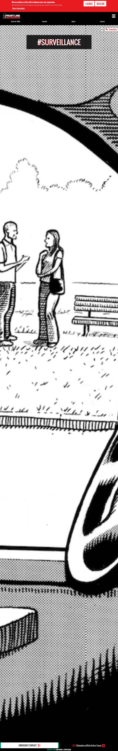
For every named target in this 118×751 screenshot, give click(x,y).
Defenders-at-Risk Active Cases (86, 745)
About (73, 21)
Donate (44, 21)
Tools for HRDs (15, 21)
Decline (101, 4)
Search (102, 21)
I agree (89, 4)
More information (18, 8)
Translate (113, 29)
